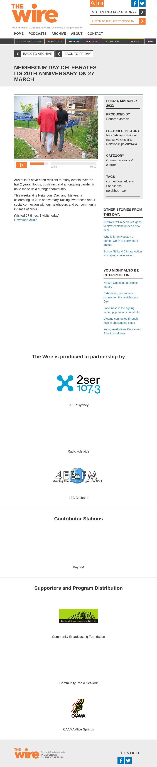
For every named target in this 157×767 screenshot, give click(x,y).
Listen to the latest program (117, 21)
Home (19, 33)
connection (114, 181)
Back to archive (34, 54)
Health (74, 41)
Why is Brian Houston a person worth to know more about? (121, 240)
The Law (150, 42)
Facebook (134, 3)
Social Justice (136, 42)
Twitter (142, 3)
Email (100, 3)
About (76, 33)
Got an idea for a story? (118, 12)
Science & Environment (114, 42)
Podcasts (37, 33)
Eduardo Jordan (117, 119)
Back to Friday (74, 54)
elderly (129, 181)
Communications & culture (29, 42)
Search (93, 3)
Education (55, 41)
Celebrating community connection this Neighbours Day (121, 297)
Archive (58, 33)
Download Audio (25, 220)
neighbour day (116, 190)
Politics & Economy (91, 42)
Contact (95, 33)
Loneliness (114, 186)
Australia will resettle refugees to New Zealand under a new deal (123, 226)
